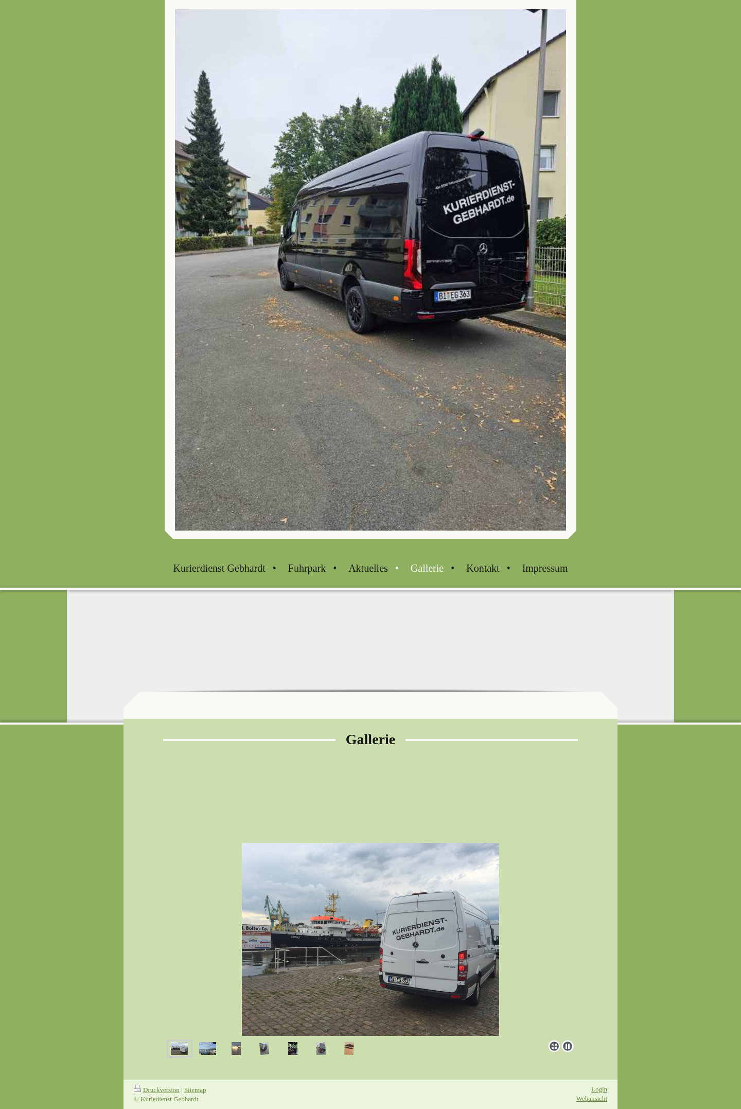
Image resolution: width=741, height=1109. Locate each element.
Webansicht (591, 1098)
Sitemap (195, 1090)
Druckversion (157, 1090)
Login (599, 1089)
